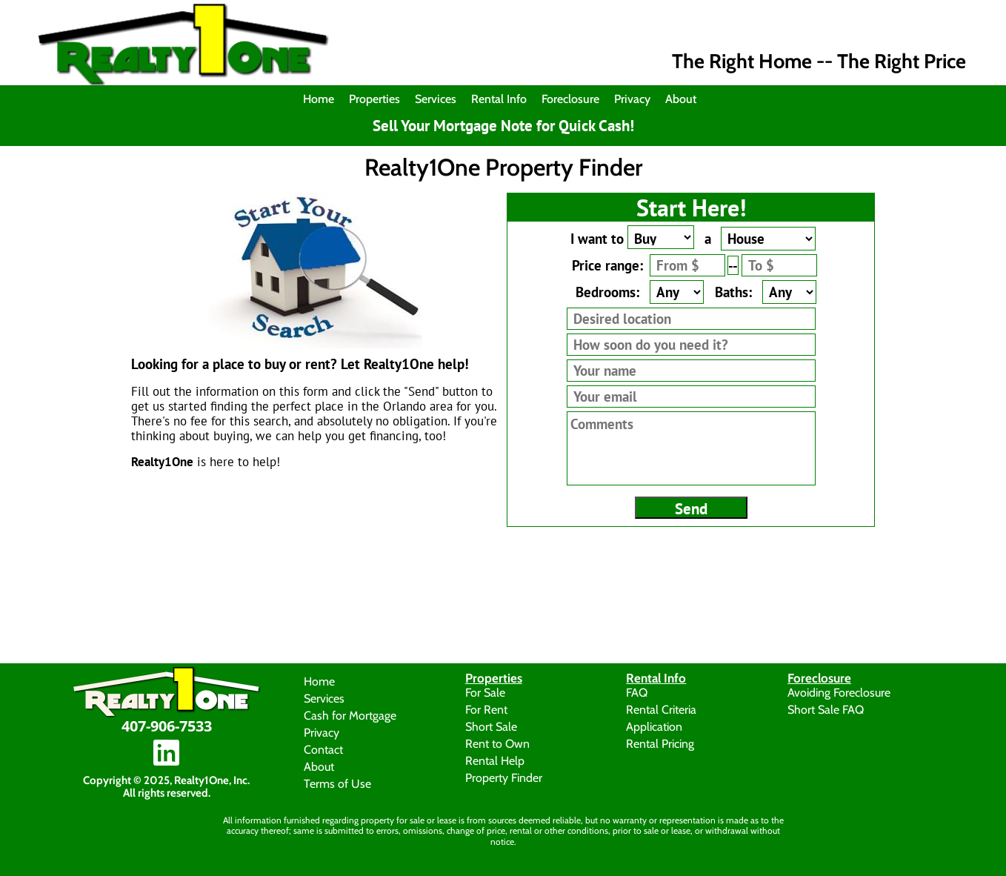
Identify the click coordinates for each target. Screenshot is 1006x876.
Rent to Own (497, 743)
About (680, 99)
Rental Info (499, 99)
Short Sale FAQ (825, 709)
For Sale (485, 692)
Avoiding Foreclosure (838, 692)
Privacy (632, 99)
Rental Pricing (660, 743)
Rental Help (494, 760)
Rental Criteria (661, 709)
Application (654, 726)
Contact (323, 749)
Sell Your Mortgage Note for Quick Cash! (503, 126)
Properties (374, 99)
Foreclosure (570, 99)
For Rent (486, 709)
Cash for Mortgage (350, 715)
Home (318, 99)
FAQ (636, 692)
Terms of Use (337, 783)
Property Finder (503, 777)
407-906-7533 (166, 726)
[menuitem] (322, 99)
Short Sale (491, 726)
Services (435, 99)
